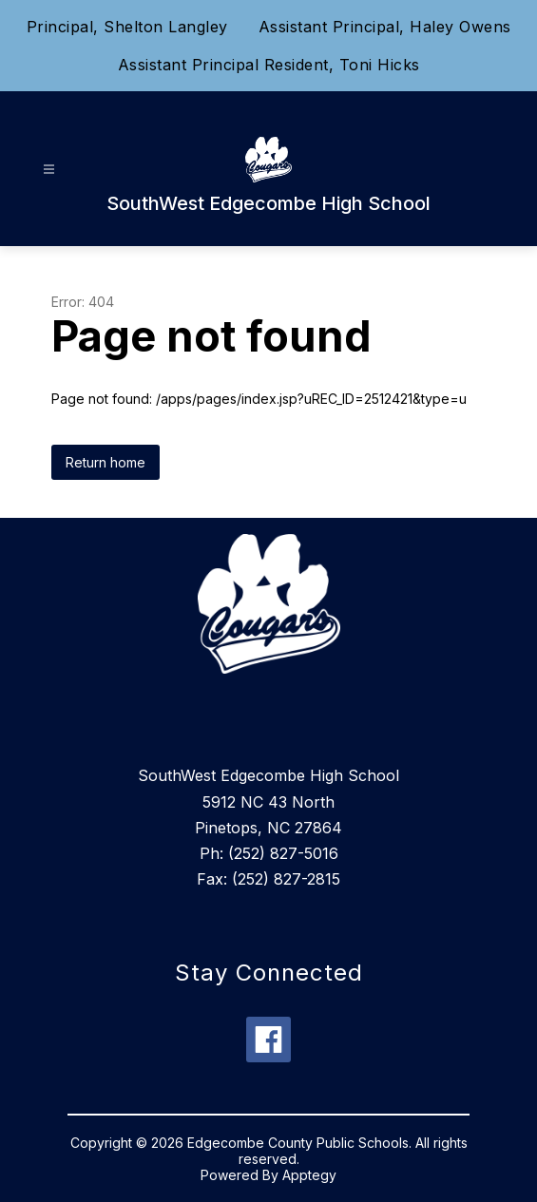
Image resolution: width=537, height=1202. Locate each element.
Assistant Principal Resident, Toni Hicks (269, 64)
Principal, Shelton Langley (127, 26)
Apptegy (309, 1175)
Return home (105, 462)
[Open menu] (49, 170)
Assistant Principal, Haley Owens (385, 26)
